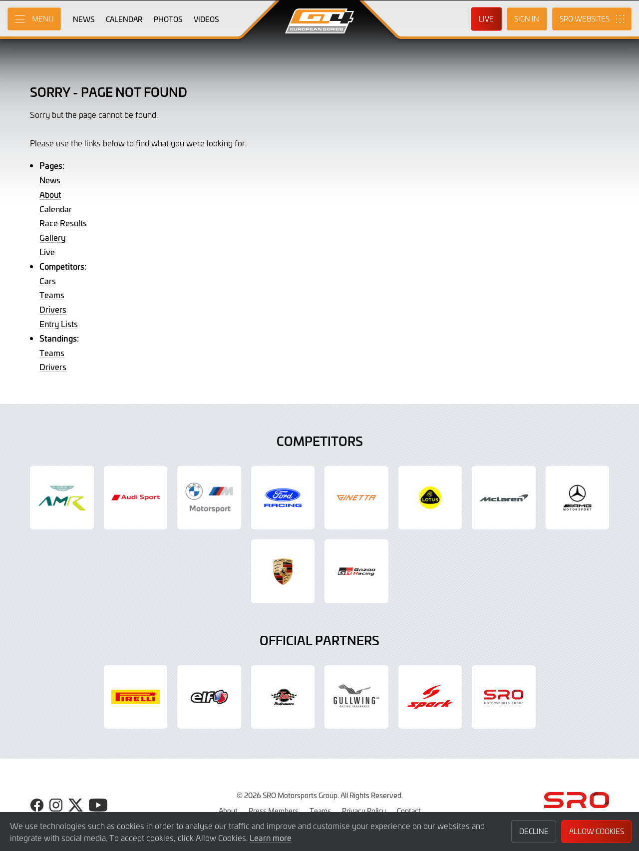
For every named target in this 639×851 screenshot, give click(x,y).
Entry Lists (58, 323)
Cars (47, 280)
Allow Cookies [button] (596, 831)
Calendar (55, 208)
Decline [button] (534, 831)
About (50, 194)
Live (47, 251)
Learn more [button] (271, 837)
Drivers (52, 309)
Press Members (274, 811)
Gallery (52, 237)
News (49, 179)
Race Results (63, 222)
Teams (51, 294)
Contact (409, 811)
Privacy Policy (364, 811)
